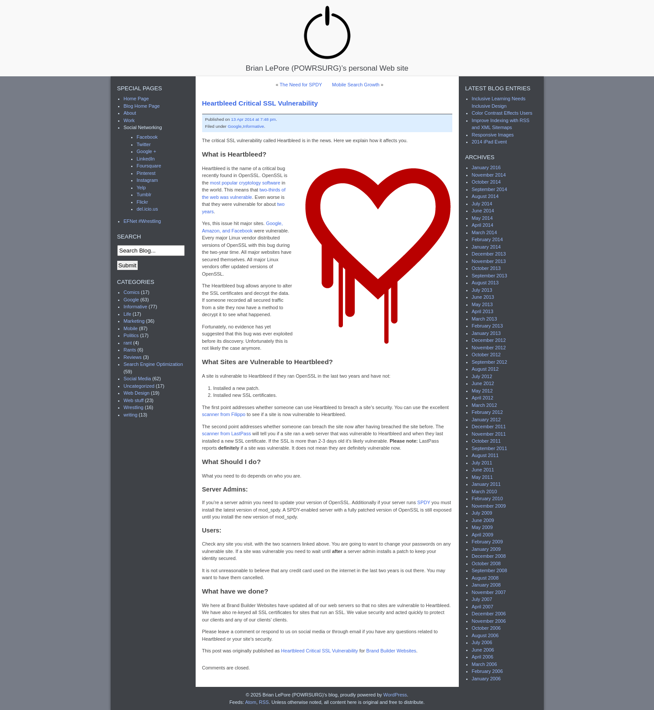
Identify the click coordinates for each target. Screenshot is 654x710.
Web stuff (134, 400)
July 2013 (482, 290)
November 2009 (489, 506)
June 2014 (483, 210)
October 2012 (486, 354)
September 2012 (489, 362)
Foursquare (149, 165)
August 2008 (485, 577)
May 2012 (482, 390)
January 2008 (486, 584)
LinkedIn (146, 158)
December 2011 (489, 426)
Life (128, 314)
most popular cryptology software (245, 182)
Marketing (134, 321)
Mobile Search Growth (356, 84)
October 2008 (486, 563)
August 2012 (485, 369)
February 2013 (487, 325)
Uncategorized (139, 386)
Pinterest (146, 173)
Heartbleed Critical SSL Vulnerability (260, 103)
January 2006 (486, 678)
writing (131, 414)
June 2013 (483, 297)
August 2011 (485, 455)
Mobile (131, 328)
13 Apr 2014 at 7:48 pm (253, 119)
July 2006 (482, 642)
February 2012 (487, 412)
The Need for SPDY (301, 84)
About (130, 113)
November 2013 (489, 261)
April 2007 (483, 606)
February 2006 (487, 671)
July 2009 (482, 512)
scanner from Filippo (224, 414)
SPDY (423, 502)
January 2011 (486, 484)
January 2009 (486, 549)
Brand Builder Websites (391, 650)
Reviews (133, 357)
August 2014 (485, 196)
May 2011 (482, 477)
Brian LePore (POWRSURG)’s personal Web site (327, 38)
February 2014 (487, 239)
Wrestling (134, 407)
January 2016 (486, 167)
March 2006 (484, 664)
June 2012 (483, 383)
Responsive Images (493, 134)
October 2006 (486, 628)
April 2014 (483, 225)
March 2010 (484, 491)
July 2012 (482, 376)
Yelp (141, 187)
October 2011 (486, 441)
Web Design (137, 393)
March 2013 (484, 318)
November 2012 (489, 347)
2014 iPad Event (489, 141)
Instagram (147, 180)
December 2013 (489, 253)
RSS (264, 702)
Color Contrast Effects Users (502, 113)
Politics (131, 335)
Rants (130, 349)
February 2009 (487, 541)
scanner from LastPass (226, 433)
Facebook (147, 137)
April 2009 (483, 534)
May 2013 (482, 304)
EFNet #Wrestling (142, 221)
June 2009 (483, 520)
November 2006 (489, 621)
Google (235, 126)
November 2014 (489, 175)
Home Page (136, 98)
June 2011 (483, 469)
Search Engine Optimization (153, 364)
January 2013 (486, 333)
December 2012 (489, 340)
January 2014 (486, 246)
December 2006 (489, 613)
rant (128, 342)
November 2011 (489, 434)
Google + (146, 151)
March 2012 (484, 405)
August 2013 (485, 282)
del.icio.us (147, 209)
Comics (132, 292)
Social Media (137, 378)
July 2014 (482, 203)
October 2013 (486, 268)
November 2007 (489, 592)
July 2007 (482, 599)
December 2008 (489, 556)
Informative (253, 126)
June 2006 (483, 649)
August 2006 (485, 635)
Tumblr (144, 194)
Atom (250, 702)
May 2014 (482, 218)
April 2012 (483, 397)
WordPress (395, 694)
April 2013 (483, 311)
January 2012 (486, 419)
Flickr (142, 202)
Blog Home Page (142, 106)
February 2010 (487, 498)
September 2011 (489, 448)
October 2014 (486, 181)
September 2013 (489, 275)
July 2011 (482, 462)
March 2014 (484, 232)
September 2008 (489, 570)
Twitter (144, 144)
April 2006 (483, 656)
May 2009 (482, 527)
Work (129, 120)
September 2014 (489, 189)
